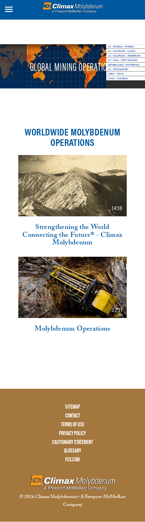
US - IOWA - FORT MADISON (122, 60)
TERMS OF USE (72, 424)
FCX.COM (72, 459)
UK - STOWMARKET (118, 69)
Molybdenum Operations (72, 329)
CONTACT (72, 415)
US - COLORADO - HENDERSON (124, 55)
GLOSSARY (72, 450)
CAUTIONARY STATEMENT (72, 442)
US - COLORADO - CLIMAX (122, 50)
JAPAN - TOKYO (116, 73)
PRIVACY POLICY (72, 433)
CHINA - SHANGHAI (118, 78)
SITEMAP (72, 406)
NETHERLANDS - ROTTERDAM (123, 64)
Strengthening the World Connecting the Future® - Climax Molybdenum (72, 235)
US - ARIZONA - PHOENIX (121, 46)
